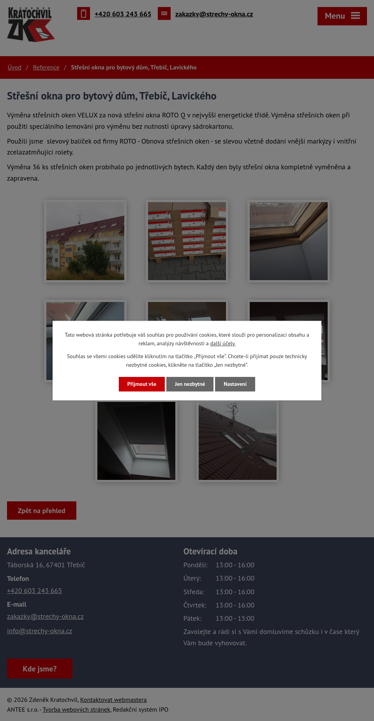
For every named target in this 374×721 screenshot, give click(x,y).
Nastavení (235, 383)
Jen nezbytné (190, 383)
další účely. (222, 343)
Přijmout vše (141, 383)
